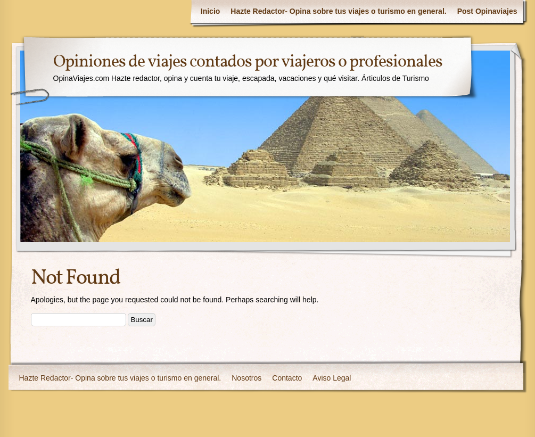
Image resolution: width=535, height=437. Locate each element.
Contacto (287, 378)
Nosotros (246, 378)
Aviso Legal (331, 378)
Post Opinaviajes (487, 11)
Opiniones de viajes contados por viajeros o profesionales (247, 62)
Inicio (210, 11)
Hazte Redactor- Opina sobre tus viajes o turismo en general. (338, 11)
